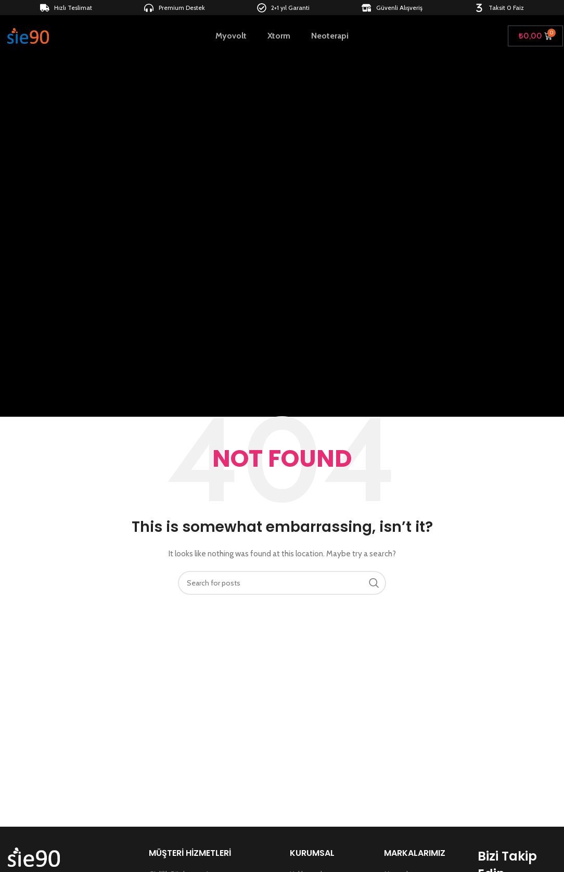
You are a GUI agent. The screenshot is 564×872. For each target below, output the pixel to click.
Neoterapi (330, 36)
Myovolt (231, 36)
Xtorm (278, 36)
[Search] (282, 583)
